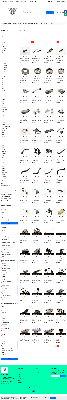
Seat (3, 157)
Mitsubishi (5, 134)
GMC (3, 88)
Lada (3, 105)
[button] (20, 368)
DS (3, 78)
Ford (3, 82)
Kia (3, 103)
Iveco (3, 97)
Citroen (4, 52)
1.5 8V (5, 63)
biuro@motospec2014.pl (8, 381)
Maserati (4, 122)
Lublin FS (4, 115)
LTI (3, 120)
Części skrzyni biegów (6, 194)
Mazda (4, 124)
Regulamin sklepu (17, 23)
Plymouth (4, 149)
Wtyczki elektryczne (6, 185)
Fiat (3, 80)
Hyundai (4, 92)
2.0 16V (6, 69)
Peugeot (4, 143)
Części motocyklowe (6, 196)
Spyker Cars (5, 162)
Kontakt (51, 23)
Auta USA (3, 183)
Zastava (4, 176)
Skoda (4, 159)
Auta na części (4, 203)
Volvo (3, 174)
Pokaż (9, 358)
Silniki (3, 187)
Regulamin (20, 382)
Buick (3, 42)
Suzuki (4, 168)
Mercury (4, 128)
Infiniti (4, 95)
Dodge (4, 76)
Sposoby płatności (22, 378)
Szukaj (9, 223)
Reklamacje (20, 374)
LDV (3, 111)
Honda (4, 90)
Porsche (4, 147)
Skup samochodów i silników (30, 23)
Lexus (4, 113)
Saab (3, 155)
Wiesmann (5, 178)
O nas (41, 23)
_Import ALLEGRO (5, 200)
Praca (45, 23)
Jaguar (4, 99)
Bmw (3, 44)
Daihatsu (4, 74)
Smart (4, 164)
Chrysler (4, 50)
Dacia (3, 54)
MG (3, 130)
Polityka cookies (21, 376)
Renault (4, 151)
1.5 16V (6, 65)
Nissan (4, 139)
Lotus (3, 118)
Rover (4, 153)
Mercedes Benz (6, 126)
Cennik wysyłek (21, 372)
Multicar (4, 136)
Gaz (3, 86)
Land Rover (5, 109)
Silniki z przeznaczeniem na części (9, 190)
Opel (3, 141)
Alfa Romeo (5, 38)
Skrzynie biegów (5, 192)
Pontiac (3, 145)
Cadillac (4, 46)
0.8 (5, 59)
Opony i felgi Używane (6, 198)
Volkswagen (5, 172)
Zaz (3, 180)
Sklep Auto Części (6, 23)
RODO (19, 380)
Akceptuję (53, 397)
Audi (3, 40)
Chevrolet (4, 48)
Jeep (3, 101)
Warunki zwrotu (21, 370)
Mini (3, 132)
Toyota (4, 170)
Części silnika (4, 36)
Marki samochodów (6, 33)
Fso (3, 84)
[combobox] (27, 42)
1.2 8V (5, 61)
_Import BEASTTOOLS (6, 205)
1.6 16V (6, 67)
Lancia (4, 107)
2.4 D (5, 71)
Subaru (4, 166)
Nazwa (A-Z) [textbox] (23, 41)
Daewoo (4, 57)
